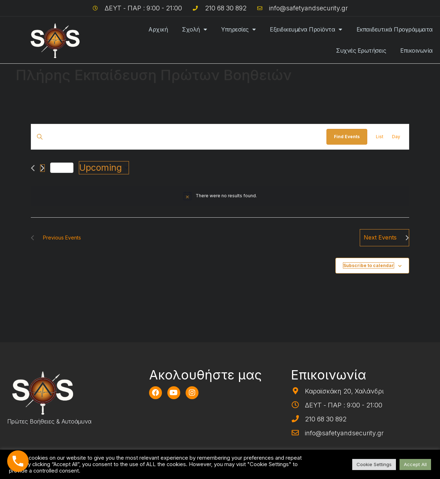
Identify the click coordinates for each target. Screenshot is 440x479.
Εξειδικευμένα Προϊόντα (306, 29)
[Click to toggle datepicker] (104, 168)
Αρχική (158, 29)
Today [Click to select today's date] (62, 167)
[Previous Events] (33, 168)
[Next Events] (42, 168)
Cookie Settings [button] (374, 464)
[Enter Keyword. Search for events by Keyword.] (178, 136)
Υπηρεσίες (238, 29)
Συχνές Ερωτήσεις (361, 50)
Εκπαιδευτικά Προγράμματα (395, 29)
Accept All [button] (415, 464)
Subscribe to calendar (368, 265)
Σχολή (194, 29)
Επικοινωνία (416, 50)
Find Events (347, 136)
